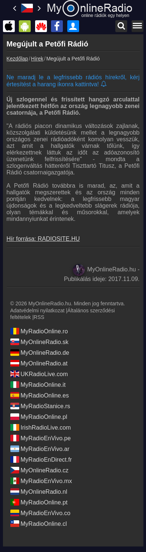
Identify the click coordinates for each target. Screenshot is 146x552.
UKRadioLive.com (39, 374)
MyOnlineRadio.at (39, 363)
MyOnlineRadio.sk (39, 342)
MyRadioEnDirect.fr (41, 459)
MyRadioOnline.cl (38, 523)
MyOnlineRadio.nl (38, 491)
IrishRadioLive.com (40, 427)
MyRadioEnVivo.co (40, 513)
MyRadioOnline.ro (39, 331)
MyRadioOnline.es (39, 395)
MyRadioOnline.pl (38, 416)
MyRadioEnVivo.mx (41, 481)
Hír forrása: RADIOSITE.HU (43, 239)
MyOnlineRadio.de (39, 352)
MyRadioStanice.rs (40, 406)
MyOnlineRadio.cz (39, 470)
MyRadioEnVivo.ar (39, 448)
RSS (39, 317)
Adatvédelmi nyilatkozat (37, 310)
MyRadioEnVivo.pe (40, 438)
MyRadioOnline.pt (39, 502)
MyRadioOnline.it (38, 384)
